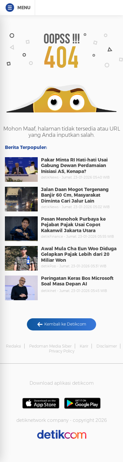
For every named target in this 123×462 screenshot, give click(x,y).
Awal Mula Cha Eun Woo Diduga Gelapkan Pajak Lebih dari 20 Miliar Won (78, 254)
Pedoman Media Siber (50, 346)
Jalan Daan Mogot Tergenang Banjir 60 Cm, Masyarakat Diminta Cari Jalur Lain (75, 195)
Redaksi (13, 346)
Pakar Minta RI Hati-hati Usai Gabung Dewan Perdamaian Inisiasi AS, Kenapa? (74, 165)
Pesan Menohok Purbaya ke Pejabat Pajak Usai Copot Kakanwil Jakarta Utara (73, 224)
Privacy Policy (61, 351)
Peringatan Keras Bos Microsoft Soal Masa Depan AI (77, 281)
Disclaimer (106, 346)
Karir (84, 346)
